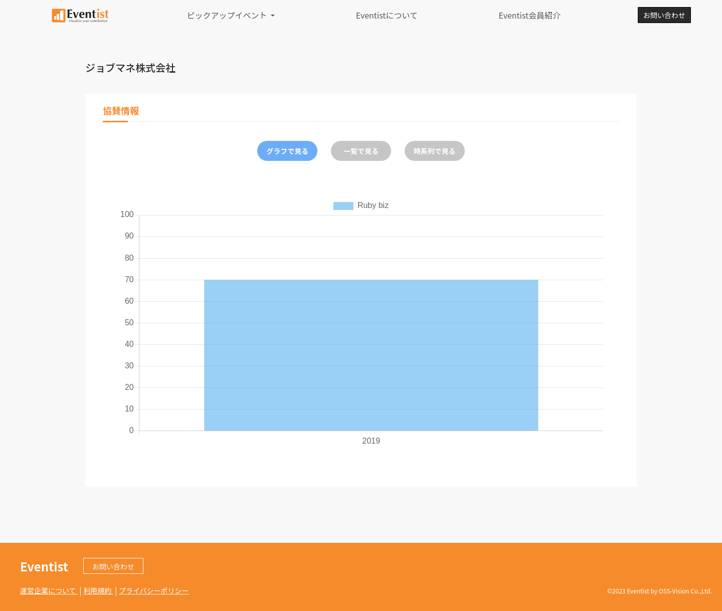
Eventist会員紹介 (529, 15)
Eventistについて (387, 15)
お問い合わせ (664, 15)
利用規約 (98, 590)
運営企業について (49, 590)
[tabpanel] (361, 322)
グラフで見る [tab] (287, 151)
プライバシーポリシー (154, 590)
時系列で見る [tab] (435, 151)
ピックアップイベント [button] (228, 15)
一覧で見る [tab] (361, 151)
